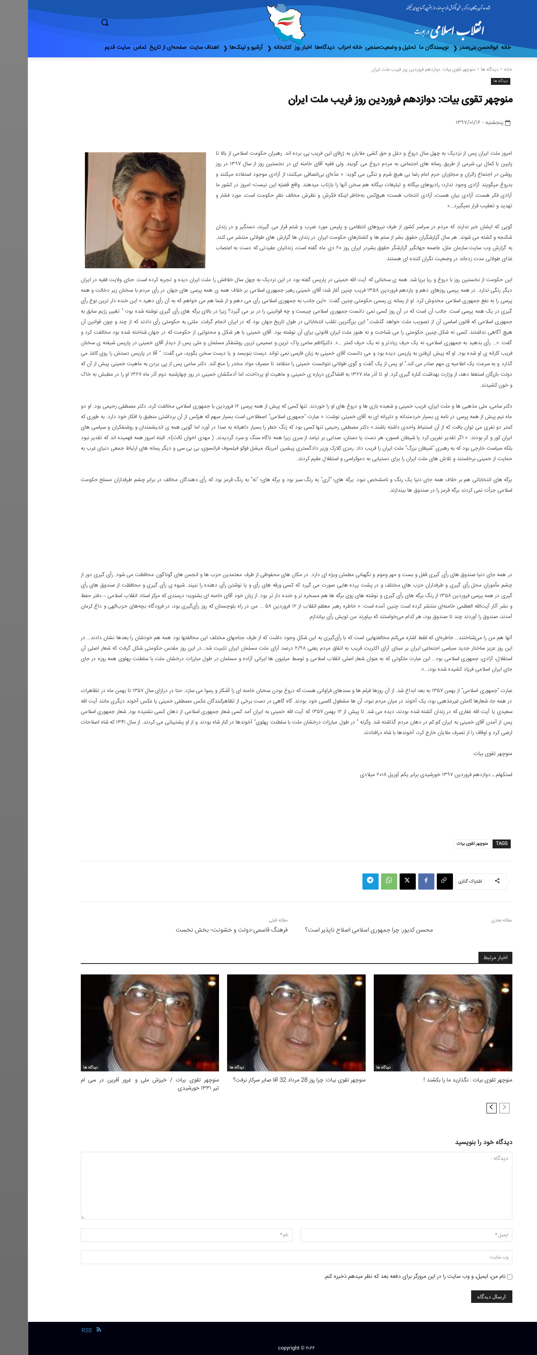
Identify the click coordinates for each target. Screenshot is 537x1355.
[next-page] (464, 1107)
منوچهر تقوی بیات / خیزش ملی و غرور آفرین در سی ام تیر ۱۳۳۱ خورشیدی (122, 1084)
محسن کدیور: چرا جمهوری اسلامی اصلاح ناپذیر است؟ (341, 930)
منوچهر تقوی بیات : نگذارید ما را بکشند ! (442, 1080)
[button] (139, 22)
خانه (480, 70)
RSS (59, 1330)
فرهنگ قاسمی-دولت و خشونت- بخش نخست (204, 930)
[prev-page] (477, 1107)
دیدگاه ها (462, 70)
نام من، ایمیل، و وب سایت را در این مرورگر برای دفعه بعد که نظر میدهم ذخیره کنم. (387, 1275)
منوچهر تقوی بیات (444, 843)
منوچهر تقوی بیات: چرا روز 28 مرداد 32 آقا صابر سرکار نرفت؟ (274, 1080)
